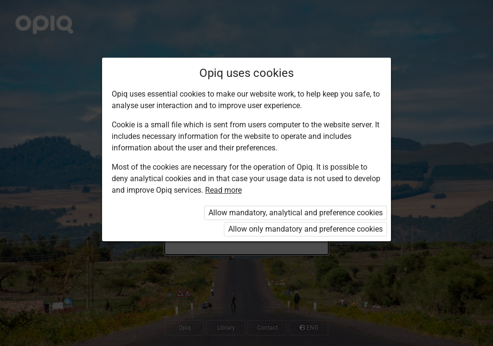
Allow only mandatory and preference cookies (305, 229)
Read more (223, 190)
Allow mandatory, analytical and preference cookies (295, 212)
